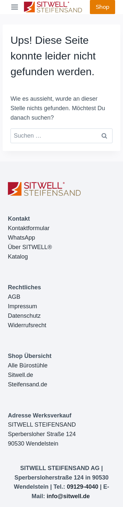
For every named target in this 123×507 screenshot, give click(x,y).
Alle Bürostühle (28, 365)
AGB (14, 297)
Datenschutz (24, 316)
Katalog (18, 256)
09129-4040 (82, 486)
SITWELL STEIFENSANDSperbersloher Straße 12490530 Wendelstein (42, 434)
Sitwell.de (20, 375)
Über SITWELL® (30, 247)
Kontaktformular (29, 228)
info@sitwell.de (68, 496)
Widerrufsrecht (27, 325)
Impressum (22, 306)
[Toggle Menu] (14, 7)
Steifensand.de (27, 384)
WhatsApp (21, 237)
